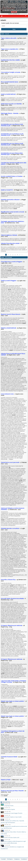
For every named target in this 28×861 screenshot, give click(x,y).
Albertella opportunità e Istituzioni (10, 199)
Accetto (14, 12)
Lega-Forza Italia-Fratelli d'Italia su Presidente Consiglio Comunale (13, 681)
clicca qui (8, 7)
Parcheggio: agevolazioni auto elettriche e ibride (12, 222)
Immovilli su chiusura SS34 (8, 579)
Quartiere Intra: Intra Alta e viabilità (10, 60)
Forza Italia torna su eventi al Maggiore (11, 261)
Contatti (3, 859)
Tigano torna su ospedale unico (9, 49)
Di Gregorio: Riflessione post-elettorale (11, 625)
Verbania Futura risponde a (10, 243)
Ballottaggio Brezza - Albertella (9, 113)
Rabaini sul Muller (5, 779)
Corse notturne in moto (7, 394)
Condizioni (24, 859)
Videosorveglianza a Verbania (9, 235)
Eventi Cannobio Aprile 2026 (11, 837)
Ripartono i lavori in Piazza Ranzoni (10, 314)
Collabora (16, 859)
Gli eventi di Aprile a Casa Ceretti (12, 817)
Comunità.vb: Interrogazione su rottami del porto (12, 731)
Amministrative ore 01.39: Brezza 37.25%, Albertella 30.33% (12, 125)
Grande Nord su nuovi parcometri (10, 462)
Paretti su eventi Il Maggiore (8, 280)
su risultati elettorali (8, 94)
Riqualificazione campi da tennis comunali (12, 212)
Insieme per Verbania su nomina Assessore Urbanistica (12, 508)
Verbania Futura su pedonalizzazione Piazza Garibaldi (13, 354)
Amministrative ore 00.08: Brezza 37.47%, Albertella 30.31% (12, 134)
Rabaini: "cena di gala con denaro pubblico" (12, 701)
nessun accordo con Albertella (11, 104)
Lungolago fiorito (8, 805)
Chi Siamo (10, 859)
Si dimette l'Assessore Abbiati (9, 756)
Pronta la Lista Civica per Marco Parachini (12, 790)
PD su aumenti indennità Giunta (9, 82)
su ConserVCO (7, 190)
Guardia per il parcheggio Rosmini (13, 813)
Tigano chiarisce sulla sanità (8, 38)
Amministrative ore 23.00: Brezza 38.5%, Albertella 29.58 (12, 153)
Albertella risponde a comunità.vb (10, 528)
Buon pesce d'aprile (9, 809)
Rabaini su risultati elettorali (8, 328)
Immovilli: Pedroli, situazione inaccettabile (12, 598)
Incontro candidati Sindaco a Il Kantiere (11, 176)
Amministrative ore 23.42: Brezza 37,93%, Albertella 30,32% (12, 144)
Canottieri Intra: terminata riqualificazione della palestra (13, 163)
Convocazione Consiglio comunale (10, 72)
